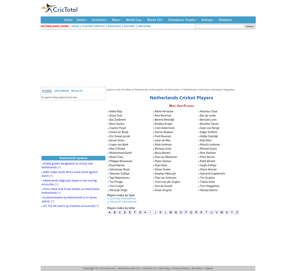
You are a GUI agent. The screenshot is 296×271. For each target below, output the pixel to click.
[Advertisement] (149, 58)
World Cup (133, 19)
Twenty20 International (123, 201)
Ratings (207, 19)
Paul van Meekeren (166, 156)
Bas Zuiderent (117, 119)
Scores (47, 91)
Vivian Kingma (163, 190)
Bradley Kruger (163, 123)
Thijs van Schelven (165, 177)
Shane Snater (163, 169)
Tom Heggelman (210, 186)
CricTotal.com (106, 268)
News (116, 19)
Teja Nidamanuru (119, 177)
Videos (209, 268)
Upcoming (61, 91)
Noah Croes (116, 156)
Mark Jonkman (163, 144)
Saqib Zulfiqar (208, 165)
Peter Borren (207, 156)
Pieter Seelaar (163, 161)
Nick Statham (208, 152)
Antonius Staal (208, 111)
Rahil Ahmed (207, 161)
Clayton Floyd (117, 127)
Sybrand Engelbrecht (212, 173)
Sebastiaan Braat (119, 169)
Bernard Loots (208, 119)
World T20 (154, 19)
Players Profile (93, 26)
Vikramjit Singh (118, 190)
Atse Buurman (163, 115)
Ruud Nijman (117, 165)
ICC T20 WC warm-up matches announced (69, 206)
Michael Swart (208, 148)
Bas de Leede (208, 115)
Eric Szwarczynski (119, 136)
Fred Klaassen (163, 136)
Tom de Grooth (164, 186)
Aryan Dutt (115, 115)
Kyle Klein (206, 140)
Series (81, 19)
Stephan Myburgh (165, 173)
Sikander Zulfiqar (119, 173)
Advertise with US (129, 268)
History (129, 26)
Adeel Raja (115, 111)
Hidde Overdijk (209, 136)
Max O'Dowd (117, 148)
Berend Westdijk (164, 119)
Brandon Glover (209, 123)
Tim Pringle (116, 181)
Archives (144, 26)
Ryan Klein (161, 165)
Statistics (225, 19)
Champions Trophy (181, 19)
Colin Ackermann (165, 127)
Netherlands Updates (73, 158)
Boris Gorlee (116, 123)
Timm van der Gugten (167, 181)
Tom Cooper (116, 186)
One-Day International (123, 198)
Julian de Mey (163, 140)
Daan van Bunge (210, 127)
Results (76, 91)
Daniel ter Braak (119, 132)
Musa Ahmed (162, 152)
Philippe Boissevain (120, 161)
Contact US (149, 268)
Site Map (164, 268)
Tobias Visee (207, 181)
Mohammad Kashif (120, 152)
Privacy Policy (180, 268)
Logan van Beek (118, 144)
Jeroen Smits (116, 140)
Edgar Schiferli (208, 132)
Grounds (114, 26)
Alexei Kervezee (164, 111)
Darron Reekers (164, 132)
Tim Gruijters (207, 177)
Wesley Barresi (209, 190)
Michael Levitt (163, 148)
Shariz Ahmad (208, 169)
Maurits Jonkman (210, 144)
